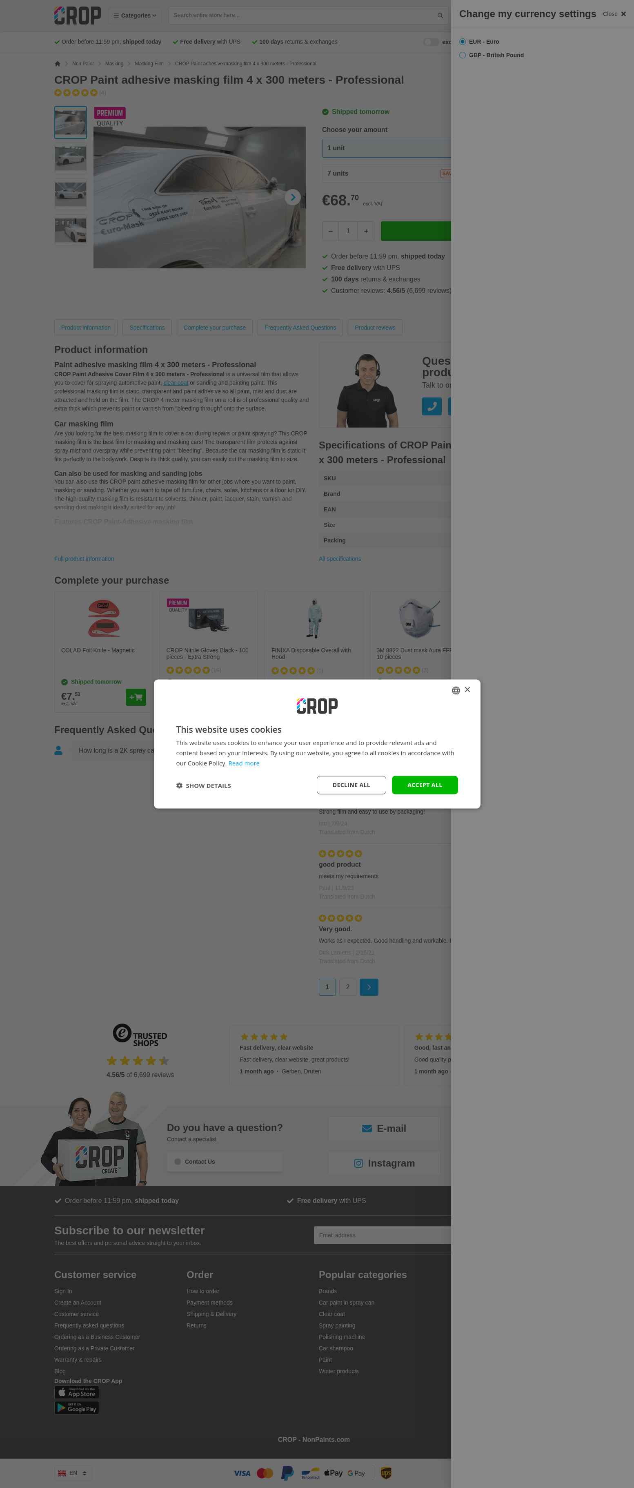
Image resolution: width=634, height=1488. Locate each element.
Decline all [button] (351, 785)
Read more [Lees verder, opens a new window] (244, 763)
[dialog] (317, 744)
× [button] (467, 690)
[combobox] (456, 690)
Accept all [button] (424, 785)
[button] (203, 785)
